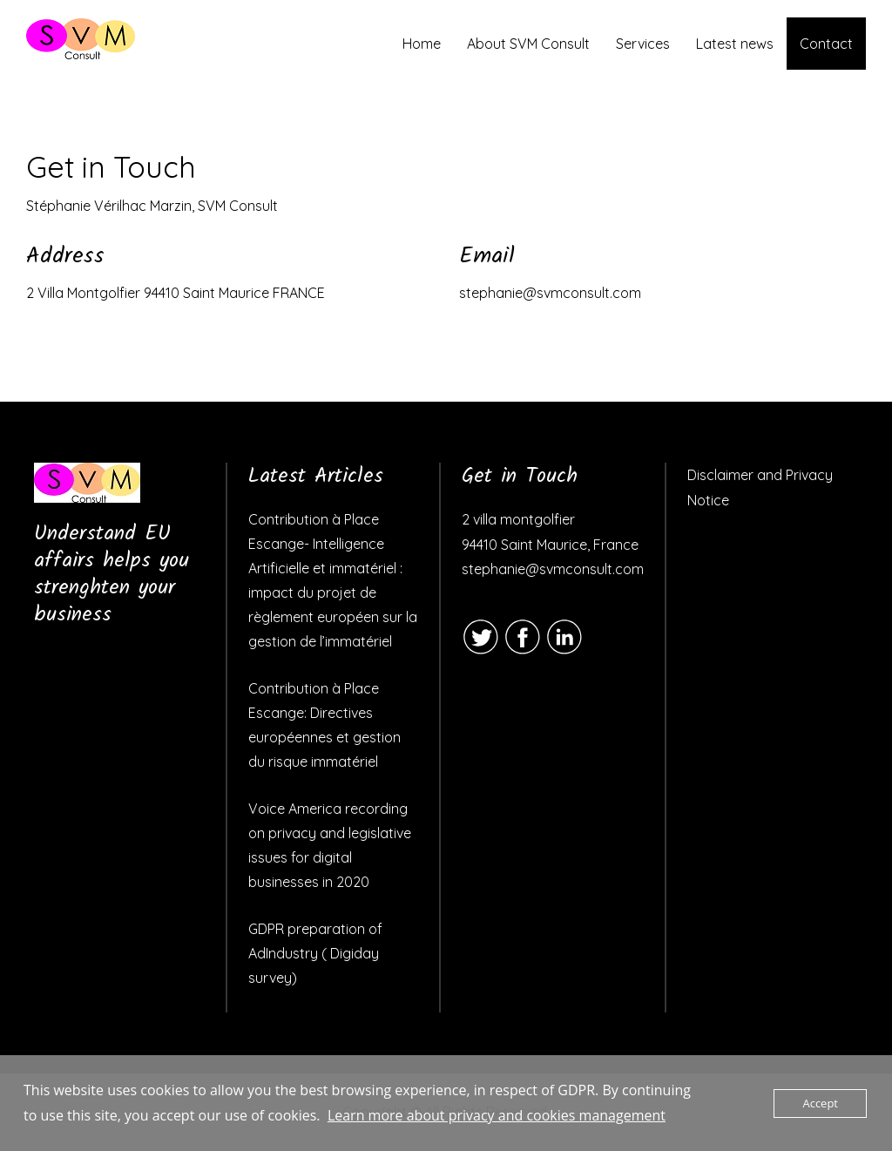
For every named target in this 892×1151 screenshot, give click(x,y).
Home (421, 43)
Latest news (735, 43)
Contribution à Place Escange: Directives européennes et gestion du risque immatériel (324, 725)
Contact (826, 43)
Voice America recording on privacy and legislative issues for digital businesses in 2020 (329, 845)
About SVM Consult (528, 43)
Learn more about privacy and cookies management (497, 1115)
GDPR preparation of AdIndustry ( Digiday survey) (315, 953)
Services (643, 43)
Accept (820, 1103)
